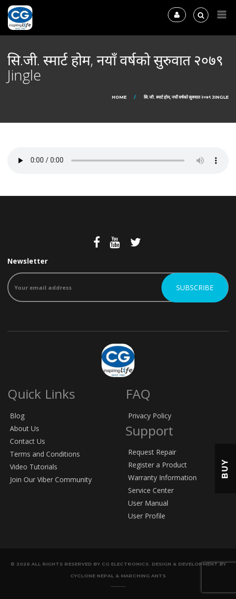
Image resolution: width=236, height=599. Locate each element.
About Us (24, 428)
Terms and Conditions (45, 454)
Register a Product (157, 464)
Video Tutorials (33, 466)
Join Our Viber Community (51, 479)
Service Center (151, 490)
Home (119, 97)
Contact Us (27, 441)
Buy (225, 469)
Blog (17, 415)
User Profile (146, 515)
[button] (221, 14)
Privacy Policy (149, 415)
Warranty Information (162, 477)
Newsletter (118, 279)
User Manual (148, 503)
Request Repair (152, 452)
